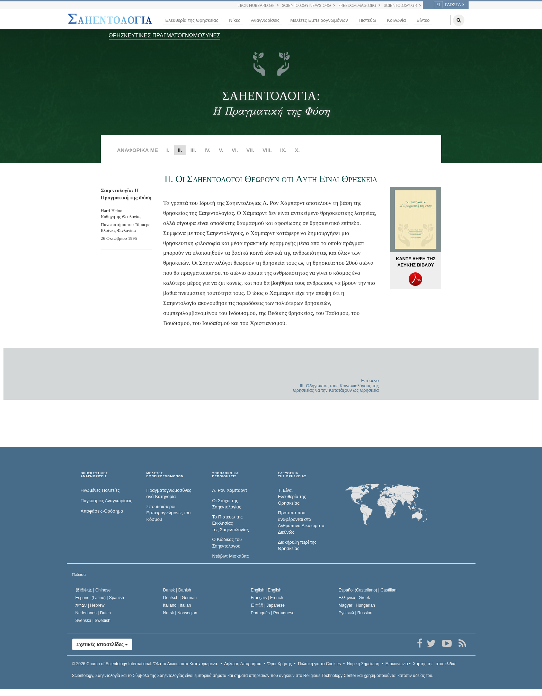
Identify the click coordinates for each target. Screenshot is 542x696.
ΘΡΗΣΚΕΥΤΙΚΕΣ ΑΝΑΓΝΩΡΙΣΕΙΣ (94, 475)
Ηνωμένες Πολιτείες (100, 490)
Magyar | (357, 605)
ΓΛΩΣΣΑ (447, 5)
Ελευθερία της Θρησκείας (191, 20)
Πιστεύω (367, 20)
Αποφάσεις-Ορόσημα (102, 511)
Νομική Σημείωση (363, 663)
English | (266, 590)
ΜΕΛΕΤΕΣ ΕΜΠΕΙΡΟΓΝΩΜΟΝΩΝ (165, 475)
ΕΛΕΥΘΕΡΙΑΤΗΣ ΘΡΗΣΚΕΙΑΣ (292, 475)
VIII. (267, 150)
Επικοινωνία (396, 663)
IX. (283, 150)
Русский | (356, 613)
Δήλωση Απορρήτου (242, 663)
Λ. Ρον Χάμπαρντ (229, 490)
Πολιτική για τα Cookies (319, 663)
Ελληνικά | (354, 597)
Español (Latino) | (99, 597)
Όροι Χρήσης (279, 663)
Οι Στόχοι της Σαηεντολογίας (226, 504)
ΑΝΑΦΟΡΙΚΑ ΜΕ (137, 150)
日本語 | (268, 605)
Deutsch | (180, 597)
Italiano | (177, 605)
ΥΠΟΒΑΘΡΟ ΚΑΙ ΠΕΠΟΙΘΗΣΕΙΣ (226, 475)
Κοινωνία (396, 20)
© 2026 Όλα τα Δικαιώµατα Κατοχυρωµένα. (145, 663)
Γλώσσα (79, 574)
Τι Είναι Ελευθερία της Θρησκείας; (292, 497)
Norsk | (180, 613)
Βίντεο (423, 20)
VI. (235, 150)
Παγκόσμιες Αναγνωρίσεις (106, 500)
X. (297, 150)
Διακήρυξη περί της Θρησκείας (297, 545)
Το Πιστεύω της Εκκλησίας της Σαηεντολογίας (230, 523)
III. (193, 150)
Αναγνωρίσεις (265, 20)
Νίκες (234, 20)
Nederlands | (93, 613)
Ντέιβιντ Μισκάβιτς (230, 556)
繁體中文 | (93, 590)
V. (221, 150)
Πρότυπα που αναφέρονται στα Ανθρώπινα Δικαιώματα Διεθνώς (301, 522)
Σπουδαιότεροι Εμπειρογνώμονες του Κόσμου (168, 513)
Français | (267, 597)
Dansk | (177, 590)
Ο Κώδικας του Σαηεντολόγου (227, 543)
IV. (208, 150)
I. (168, 150)
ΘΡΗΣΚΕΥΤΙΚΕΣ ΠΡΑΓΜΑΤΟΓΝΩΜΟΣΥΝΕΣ (165, 35)
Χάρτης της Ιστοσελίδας (434, 663)
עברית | (90, 605)
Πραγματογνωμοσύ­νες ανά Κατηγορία (169, 493)
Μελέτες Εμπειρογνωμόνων (319, 20)
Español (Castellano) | (368, 590)
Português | (272, 613)
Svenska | (92, 620)
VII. (250, 150)
